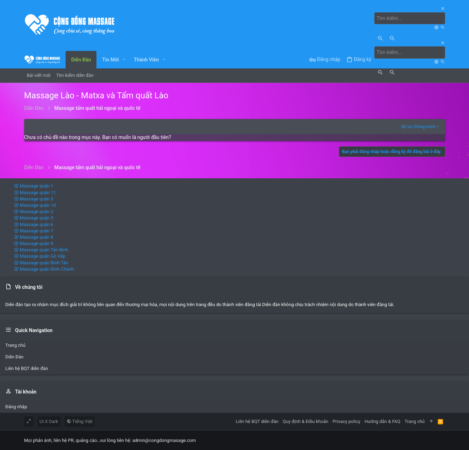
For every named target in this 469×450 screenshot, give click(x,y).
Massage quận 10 (35, 204)
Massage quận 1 (33, 185)
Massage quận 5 (33, 217)
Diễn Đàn (14, 356)
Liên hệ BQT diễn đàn (26, 368)
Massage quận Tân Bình (41, 249)
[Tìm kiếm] (411, 18)
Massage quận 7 (33, 230)
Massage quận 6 (33, 224)
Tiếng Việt (80, 421)
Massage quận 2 (33, 211)
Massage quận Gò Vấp (39, 256)
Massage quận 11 (35, 192)
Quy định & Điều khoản (305, 421)
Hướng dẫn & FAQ (382, 421)
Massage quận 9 (33, 243)
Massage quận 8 (33, 236)
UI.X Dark (49, 421)
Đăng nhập (16, 406)
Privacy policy (346, 421)
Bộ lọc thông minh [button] (418, 126)
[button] (124, 59)
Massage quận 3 (33, 198)
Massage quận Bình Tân (41, 262)
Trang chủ (15, 345)
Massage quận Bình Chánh (44, 268)
